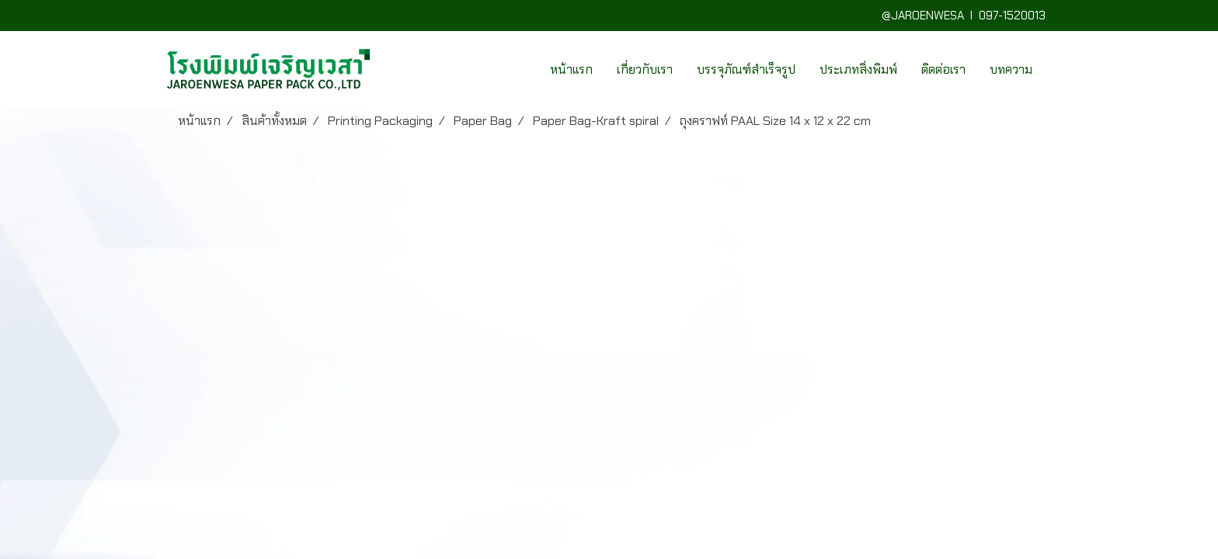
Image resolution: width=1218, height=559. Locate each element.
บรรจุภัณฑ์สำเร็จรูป (746, 69)
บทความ (1011, 69)
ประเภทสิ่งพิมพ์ (858, 69)
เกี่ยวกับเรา (645, 69)
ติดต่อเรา (943, 69)
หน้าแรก (571, 69)
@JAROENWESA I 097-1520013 (967, 15)
